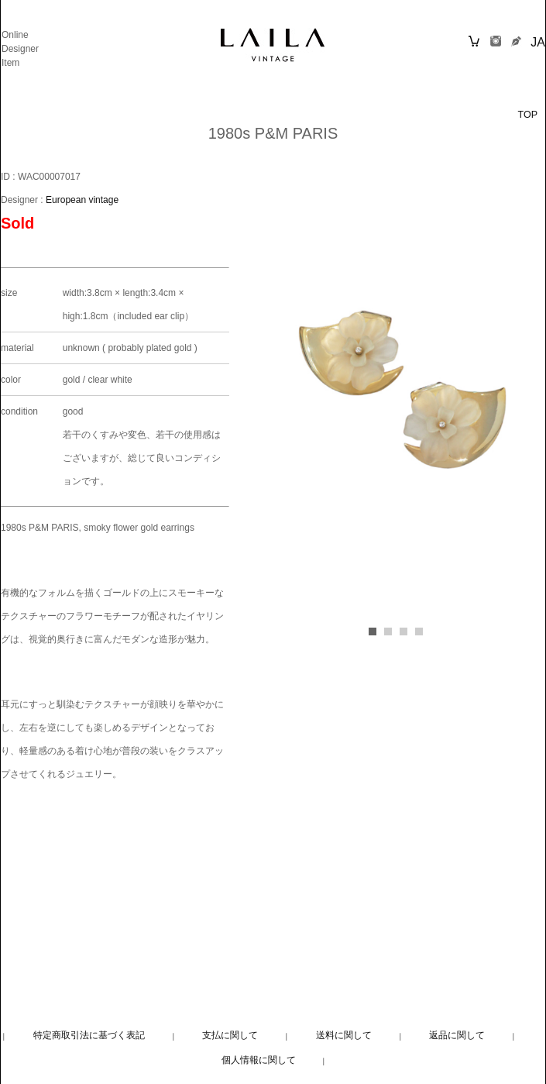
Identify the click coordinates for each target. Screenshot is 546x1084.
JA (538, 42)
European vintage (82, 199)
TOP (527, 114)
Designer (20, 48)
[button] (372, 631)
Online (15, 34)
